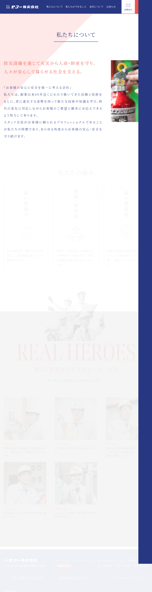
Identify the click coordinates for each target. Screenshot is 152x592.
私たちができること (76, 6)
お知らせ (111, 6)
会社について (97, 6)
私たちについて (54, 6)
